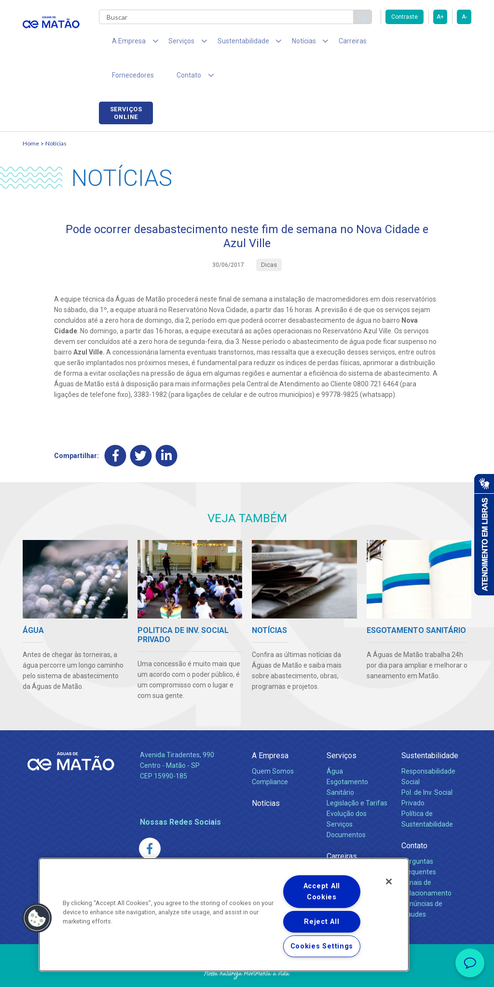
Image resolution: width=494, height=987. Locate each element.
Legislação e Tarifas (357, 773)
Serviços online (444, 45)
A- (464, 16)
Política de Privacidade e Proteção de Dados (247, 972)
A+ (440, 16)
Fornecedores (375, 43)
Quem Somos (273, 742)
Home (31, 113)
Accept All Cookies (321, 891)
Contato (414, 816)
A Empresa (270, 726)
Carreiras (324, 43)
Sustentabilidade (429, 726)
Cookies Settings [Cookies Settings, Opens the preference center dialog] (322, 946)
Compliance (270, 752)
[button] (37, 918)
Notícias (56, 113)
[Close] (388, 881)
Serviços (342, 726)
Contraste (404, 16)
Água (335, 742)
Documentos (346, 805)
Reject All (321, 922)
